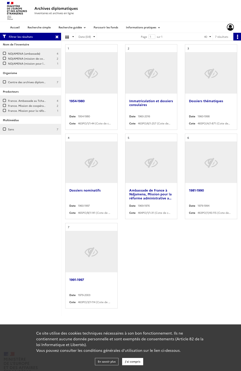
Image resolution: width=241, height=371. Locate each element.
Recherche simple (39, 27)
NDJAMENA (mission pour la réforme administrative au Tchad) (48, 63)
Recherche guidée (70, 27)
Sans (11, 129)
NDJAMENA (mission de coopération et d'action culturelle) (46, 58)
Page (144, 37)
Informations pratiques (141, 27)
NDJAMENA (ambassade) (24, 53)
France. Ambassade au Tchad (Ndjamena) (35, 101)
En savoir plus (107, 361)
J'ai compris (132, 361)
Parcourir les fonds (106, 27)
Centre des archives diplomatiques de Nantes (37, 82)
